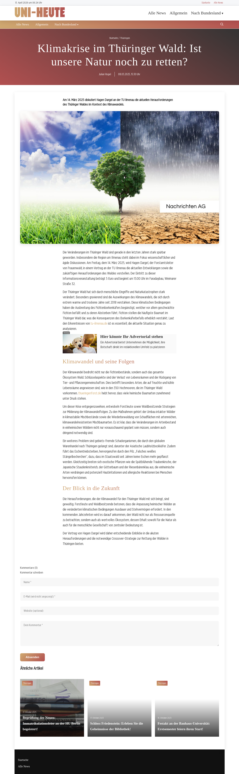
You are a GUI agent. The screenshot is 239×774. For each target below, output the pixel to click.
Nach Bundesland (206, 13)
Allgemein (178, 13)
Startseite (206, 2)
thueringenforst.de (89, 393)
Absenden (32, 657)
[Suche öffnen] (222, 24)
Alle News (218, 2)
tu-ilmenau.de (99, 323)
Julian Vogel (105, 74)
